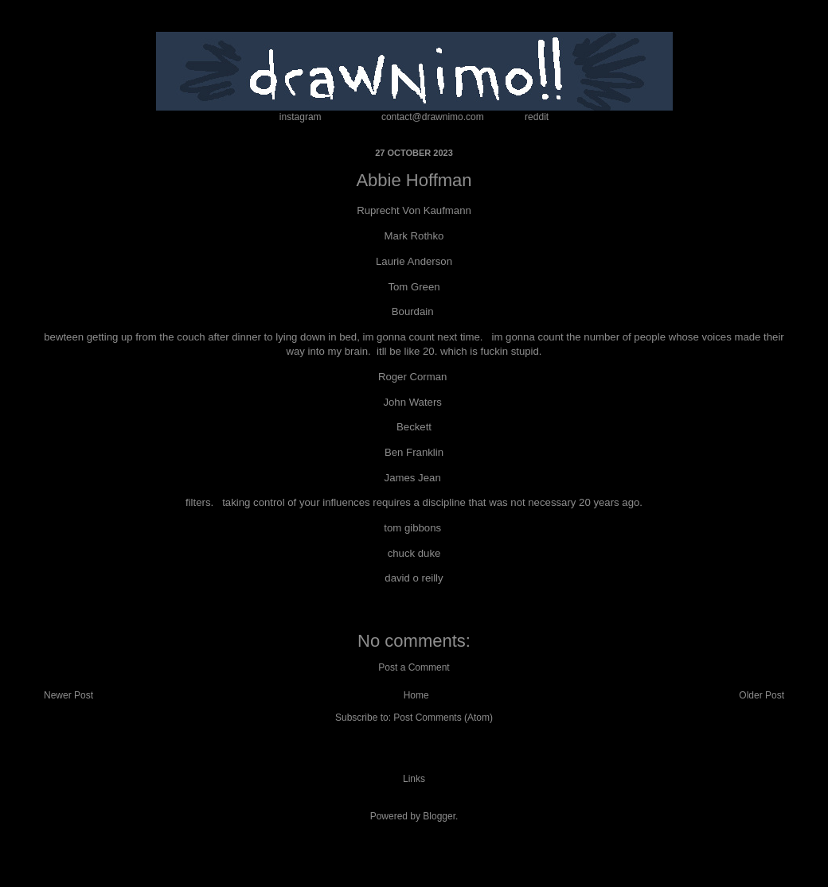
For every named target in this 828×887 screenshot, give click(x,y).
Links (414, 778)
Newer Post (68, 695)
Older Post (761, 695)
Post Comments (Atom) (443, 717)
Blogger (439, 816)
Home (416, 695)
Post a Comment (413, 667)
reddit (537, 117)
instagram (300, 117)
